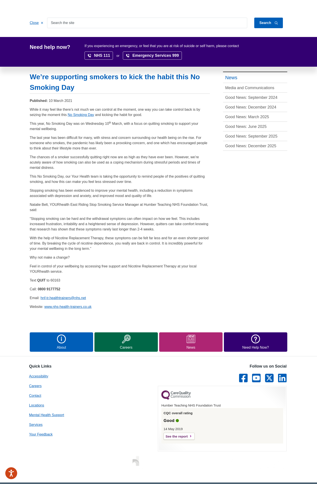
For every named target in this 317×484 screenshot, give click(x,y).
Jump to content (245, 7)
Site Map (281, 474)
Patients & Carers (86, 38)
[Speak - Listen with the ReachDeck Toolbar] (11, 473)
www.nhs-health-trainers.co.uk (67, 289)
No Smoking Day (81, 97)
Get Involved (118, 38)
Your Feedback (41, 417)
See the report (177, 419)
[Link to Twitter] (269, 361)
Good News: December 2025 (250, 129)
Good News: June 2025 (246, 109)
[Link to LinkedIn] (282, 361)
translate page (273, 46)
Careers (165, 38)
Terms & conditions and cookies (245, 474)
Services (58, 38)
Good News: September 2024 (251, 80)
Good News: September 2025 (251, 119)
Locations (143, 38)
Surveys (235, 38)
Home (38, 38)
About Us (266, 7)
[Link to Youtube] (256, 361)
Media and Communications (249, 70)
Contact (282, 7)
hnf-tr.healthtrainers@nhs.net (63, 281)
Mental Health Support (46, 398)
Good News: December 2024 (250, 90)
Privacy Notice (168, 474)
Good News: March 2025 (247, 100)
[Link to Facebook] (243, 361)
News (254, 38)
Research (186, 38)
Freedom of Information (201, 474)
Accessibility (211, 38)
